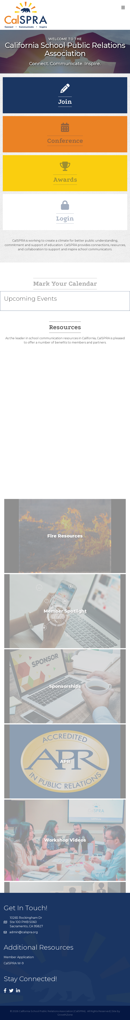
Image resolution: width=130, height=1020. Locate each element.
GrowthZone (65, 1014)
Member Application (19, 957)
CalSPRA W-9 (14, 963)
